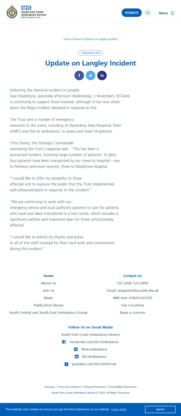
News (48, 298)
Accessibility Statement (123, 387)
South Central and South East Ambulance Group (48, 312)
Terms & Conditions (69, 387)
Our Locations (132, 305)
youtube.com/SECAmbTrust (94, 364)
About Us (48, 283)
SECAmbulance (94, 357)
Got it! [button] (160, 409)
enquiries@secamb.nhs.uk (138, 290)
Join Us (48, 290)
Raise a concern (132, 312)
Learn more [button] (118, 409)
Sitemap (49, 387)
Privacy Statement (95, 387)
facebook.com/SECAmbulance (94, 342)
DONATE (131, 13)
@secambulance (94, 349)
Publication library (48, 305)
